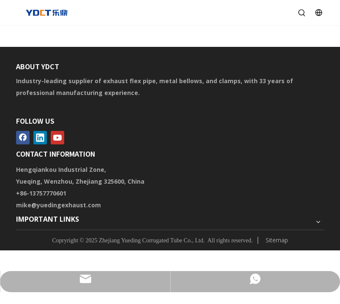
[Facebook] (23, 137)
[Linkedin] (40, 137)
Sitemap (277, 240)
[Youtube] (57, 137)
